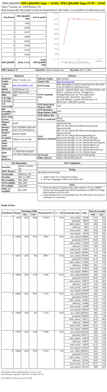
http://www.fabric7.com (23, 85)
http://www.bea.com (65, 82)
